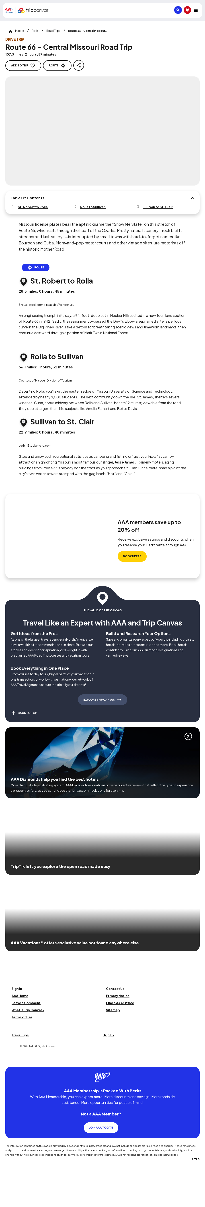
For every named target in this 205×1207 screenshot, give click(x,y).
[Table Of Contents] (192, 198)
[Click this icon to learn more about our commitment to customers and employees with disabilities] (12, 1061)
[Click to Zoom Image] (102, 131)
